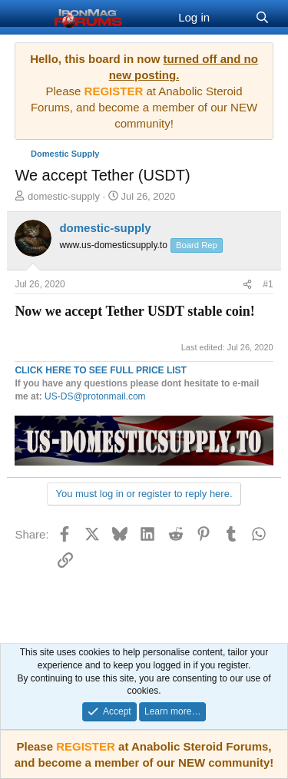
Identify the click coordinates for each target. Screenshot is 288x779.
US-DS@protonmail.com (95, 396)
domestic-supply (64, 196)
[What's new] (232, 17)
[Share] (247, 284)
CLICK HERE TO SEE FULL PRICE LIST (101, 370)
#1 (268, 284)
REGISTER (85, 746)
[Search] (262, 17)
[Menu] (28, 17)
